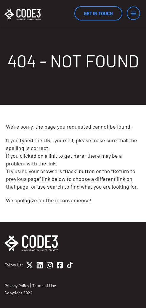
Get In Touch (98, 13)
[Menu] (133, 13)
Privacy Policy (16, 285)
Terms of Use (44, 285)
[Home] (22, 14)
